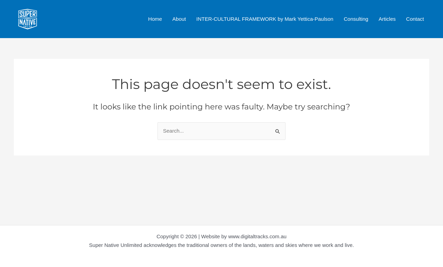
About (179, 19)
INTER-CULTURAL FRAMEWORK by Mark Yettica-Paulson (264, 19)
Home (155, 19)
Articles (387, 19)
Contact (415, 19)
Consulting (356, 19)
